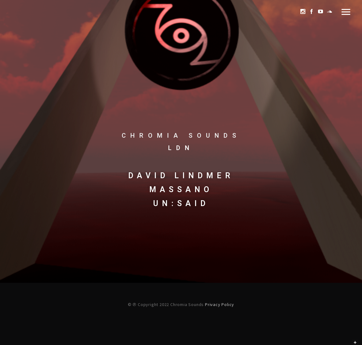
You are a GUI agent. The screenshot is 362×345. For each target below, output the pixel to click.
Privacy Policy (219, 304)
